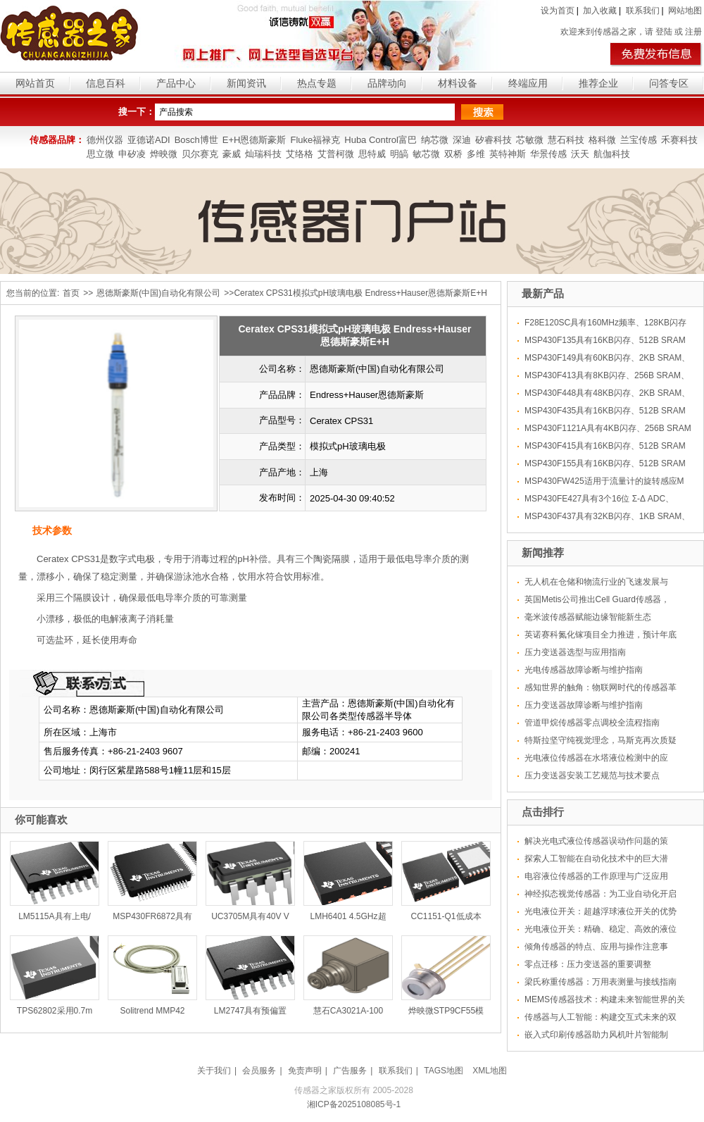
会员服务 (259, 1071)
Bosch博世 (196, 140)
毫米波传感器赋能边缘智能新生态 (587, 617)
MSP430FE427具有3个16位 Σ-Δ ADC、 (599, 499)
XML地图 (489, 1071)
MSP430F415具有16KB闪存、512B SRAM (605, 446)
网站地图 (685, 10)
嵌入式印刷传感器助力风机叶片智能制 (596, 1035)
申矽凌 (132, 154)
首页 (71, 293)
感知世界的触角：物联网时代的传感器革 (600, 687)
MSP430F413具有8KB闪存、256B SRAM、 (606, 375)
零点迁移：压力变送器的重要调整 (587, 964)
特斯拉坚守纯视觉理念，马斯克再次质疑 (600, 740)
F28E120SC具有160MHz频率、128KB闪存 (605, 323)
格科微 (602, 140)
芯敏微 (529, 140)
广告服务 (350, 1071)
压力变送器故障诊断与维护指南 (583, 705)
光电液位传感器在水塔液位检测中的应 (596, 758)
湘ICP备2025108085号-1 (354, 1104)
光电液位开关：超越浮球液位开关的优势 (600, 911)
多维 (476, 154)
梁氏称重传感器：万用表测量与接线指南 (600, 982)
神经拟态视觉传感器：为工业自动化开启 (600, 894)
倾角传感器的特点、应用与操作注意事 (596, 947)
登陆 (663, 32)
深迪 (462, 140)
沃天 (580, 154)
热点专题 (317, 83)
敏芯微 (426, 154)
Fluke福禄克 (315, 140)
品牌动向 (387, 83)
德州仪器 (105, 140)
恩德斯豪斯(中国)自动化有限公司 (158, 293)
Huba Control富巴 (380, 140)
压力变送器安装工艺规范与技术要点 (592, 775)
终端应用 (528, 83)
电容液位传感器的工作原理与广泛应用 (596, 876)
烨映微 (163, 154)
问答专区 (669, 83)
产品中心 (176, 83)
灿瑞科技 (263, 154)
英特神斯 (507, 154)
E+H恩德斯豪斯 (254, 140)
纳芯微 (434, 140)
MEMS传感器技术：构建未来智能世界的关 (604, 999)
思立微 (100, 154)
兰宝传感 (638, 140)
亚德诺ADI (148, 140)
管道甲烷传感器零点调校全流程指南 (592, 723)
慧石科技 (566, 140)
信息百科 (105, 83)
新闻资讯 (246, 83)
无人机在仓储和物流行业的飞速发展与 (596, 582)
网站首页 (35, 83)
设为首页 (557, 10)
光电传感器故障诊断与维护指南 (583, 670)
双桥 (453, 154)
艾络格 (299, 154)
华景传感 (548, 154)
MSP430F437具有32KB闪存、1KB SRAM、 (607, 516)
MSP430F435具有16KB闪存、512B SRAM (605, 411)
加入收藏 (600, 10)
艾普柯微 (336, 154)
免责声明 (305, 1071)
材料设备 (457, 83)
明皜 (399, 154)
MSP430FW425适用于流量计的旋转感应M (604, 481)
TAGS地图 (443, 1071)
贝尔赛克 (200, 154)
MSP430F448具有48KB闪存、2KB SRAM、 (607, 393)
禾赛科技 (679, 140)
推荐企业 (598, 83)
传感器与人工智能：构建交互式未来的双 (600, 1017)
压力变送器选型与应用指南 (575, 652)
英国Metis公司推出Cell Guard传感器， (597, 599)
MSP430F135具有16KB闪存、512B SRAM (605, 340)
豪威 (231, 154)
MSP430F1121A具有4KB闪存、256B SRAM (607, 428)
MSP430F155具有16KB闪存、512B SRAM (605, 463)
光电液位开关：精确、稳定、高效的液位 (600, 929)
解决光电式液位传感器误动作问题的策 (596, 841)
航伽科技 (611, 154)
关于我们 (214, 1071)
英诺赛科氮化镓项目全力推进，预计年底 (600, 635)
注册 (693, 32)
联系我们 (643, 10)
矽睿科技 (493, 140)
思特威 (372, 154)
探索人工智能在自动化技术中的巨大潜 (596, 859)
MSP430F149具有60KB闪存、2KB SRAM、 (607, 358)
